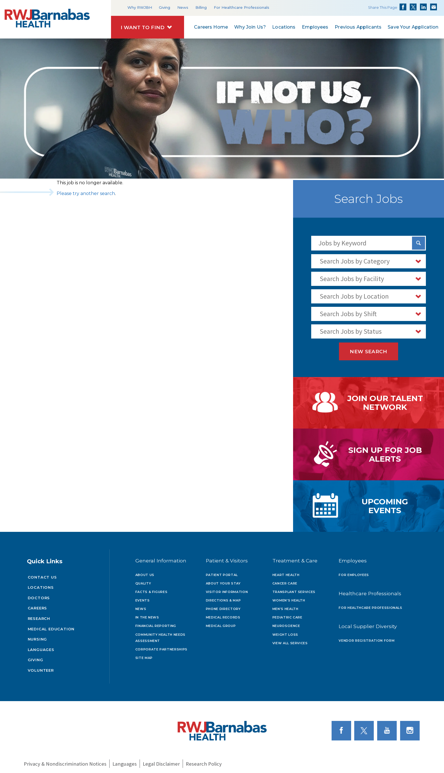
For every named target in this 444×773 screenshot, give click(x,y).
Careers (37, 605)
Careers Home (211, 27)
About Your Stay (223, 581)
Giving (164, 7)
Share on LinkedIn (423, 7)
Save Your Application (413, 27)
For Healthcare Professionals (241, 7)
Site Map (144, 655)
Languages (41, 646)
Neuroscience (286, 623)
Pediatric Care (287, 614)
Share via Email (433, 7)
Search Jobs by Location (354, 296)
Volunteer (41, 667)
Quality (143, 581)
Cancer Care (284, 581)
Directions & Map (223, 597)
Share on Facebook (403, 7)
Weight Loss (285, 632)
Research (39, 615)
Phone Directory (223, 606)
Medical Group (221, 623)
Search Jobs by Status (351, 331)
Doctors (39, 595)
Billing (201, 7)
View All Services (290, 640)
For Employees (354, 572)
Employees (315, 27)
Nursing (37, 636)
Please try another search (86, 193)
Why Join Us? (250, 27)
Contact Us (42, 574)
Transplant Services (294, 589)
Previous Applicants (358, 27)
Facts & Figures (151, 589)
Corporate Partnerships (161, 646)
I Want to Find (143, 27)
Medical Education (51, 626)
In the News (147, 614)
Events (142, 597)
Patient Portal (222, 572)
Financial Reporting (155, 623)
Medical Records (223, 614)
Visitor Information (227, 589)
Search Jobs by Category (355, 261)
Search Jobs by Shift (348, 313)
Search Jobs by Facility (352, 278)
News (182, 7)
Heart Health (286, 572)
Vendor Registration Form (366, 638)
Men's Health (285, 606)
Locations (283, 27)
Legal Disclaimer (161, 761)
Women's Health (288, 597)
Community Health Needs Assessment (160, 635)
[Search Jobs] (418, 243)
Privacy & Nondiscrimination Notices (65, 761)
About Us (144, 572)
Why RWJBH (139, 7)
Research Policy (204, 761)
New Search (368, 351)
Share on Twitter (413, 7)
